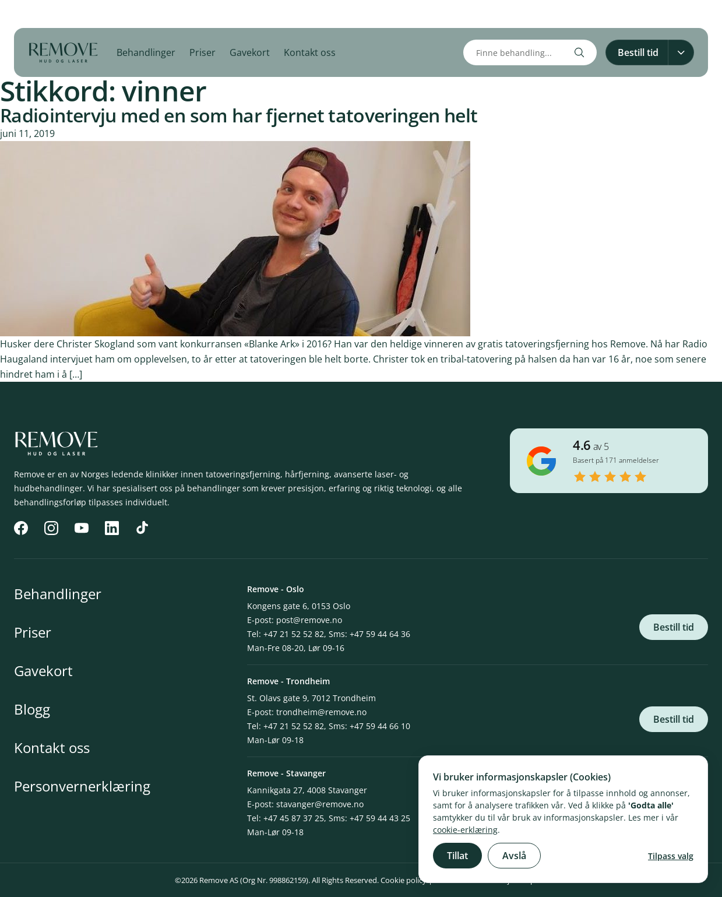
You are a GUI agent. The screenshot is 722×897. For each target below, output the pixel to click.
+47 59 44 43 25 (380, 818)
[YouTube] (70, 14)
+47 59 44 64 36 (380, 633)
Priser (202, 52)
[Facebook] (18, 14)
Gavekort (250, 52)
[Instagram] (44, 14)
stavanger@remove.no (320, 804)
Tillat (457, 855)
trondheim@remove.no (321, 711)
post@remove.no (309, 619)
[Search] (579, 52)
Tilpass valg (670, 855)
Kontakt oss (310, 52)
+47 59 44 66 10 (380, 725)
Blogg (32, 709)
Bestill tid (673, 627)
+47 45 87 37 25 (293, 818)
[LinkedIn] (95, 14)
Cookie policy (404, 880)
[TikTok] (121, 14)
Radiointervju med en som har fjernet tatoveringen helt (238, 115)
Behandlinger (146, 52)
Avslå (514, 855)
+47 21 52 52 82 (293, 633)
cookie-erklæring (465, 829)
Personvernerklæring (82, 786)
